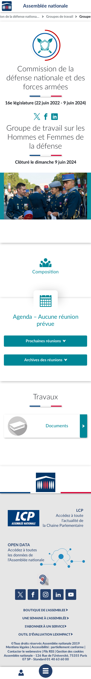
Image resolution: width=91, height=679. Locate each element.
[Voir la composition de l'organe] (45, 266)
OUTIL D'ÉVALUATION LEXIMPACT (44, 634)
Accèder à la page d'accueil (7, 6)
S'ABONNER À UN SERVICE (44, 626)
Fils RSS (48, 651)
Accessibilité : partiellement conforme (58, 647)
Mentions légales (17, 647)
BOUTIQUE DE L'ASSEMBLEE (44, 610)
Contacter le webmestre (24, 651)
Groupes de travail (59, 16)
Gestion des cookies (70, 651)
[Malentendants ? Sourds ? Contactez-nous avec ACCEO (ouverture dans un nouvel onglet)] (43, 579)
